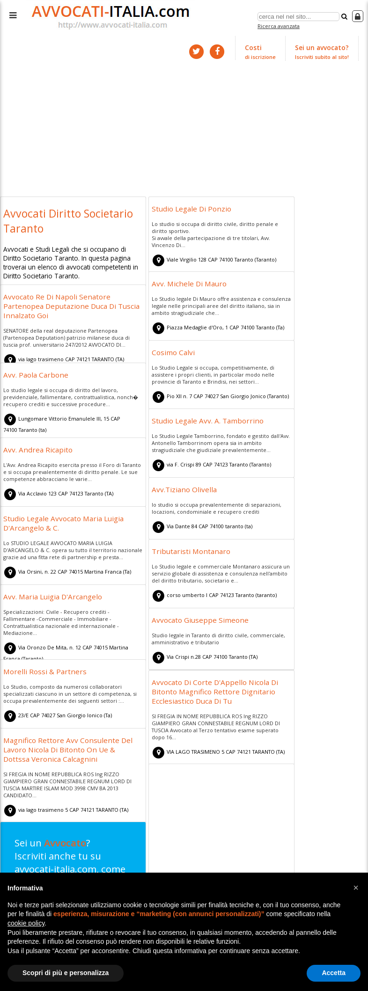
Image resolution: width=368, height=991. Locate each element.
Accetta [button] (334, 972)
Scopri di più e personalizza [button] (65, 972)
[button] (355, 887)
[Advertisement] (184, 125)
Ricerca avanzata (280, 25)
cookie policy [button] (25, 923)
